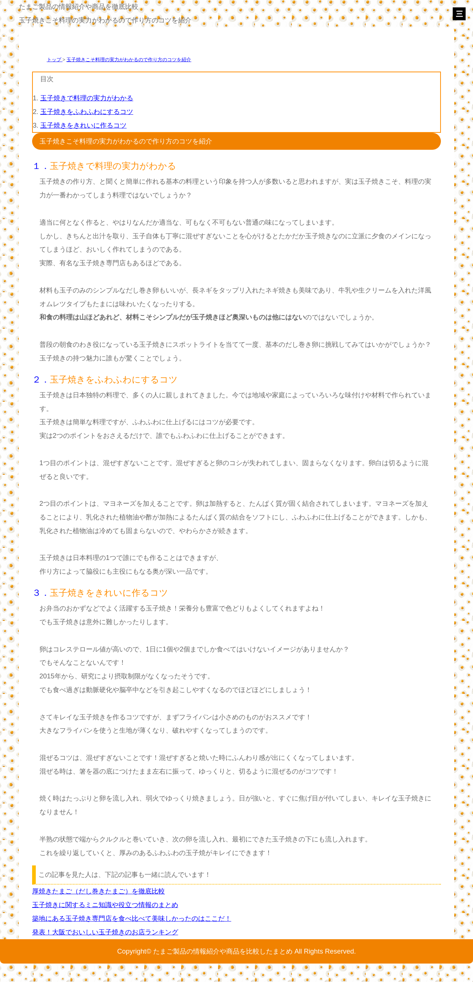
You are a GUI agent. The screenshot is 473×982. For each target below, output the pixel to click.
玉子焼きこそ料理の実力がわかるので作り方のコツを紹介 (128, 59)
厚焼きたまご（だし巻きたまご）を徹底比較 (98, 891)
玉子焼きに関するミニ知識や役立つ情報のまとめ (105, 905)
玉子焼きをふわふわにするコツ (86, 111)
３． (41, 593)
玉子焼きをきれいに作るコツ (83, 125)
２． (41, 379)
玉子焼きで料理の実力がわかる (86, 98)
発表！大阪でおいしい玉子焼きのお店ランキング (105, 932)
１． (41, 166)
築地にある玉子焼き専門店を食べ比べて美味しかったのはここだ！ (131, 918)
